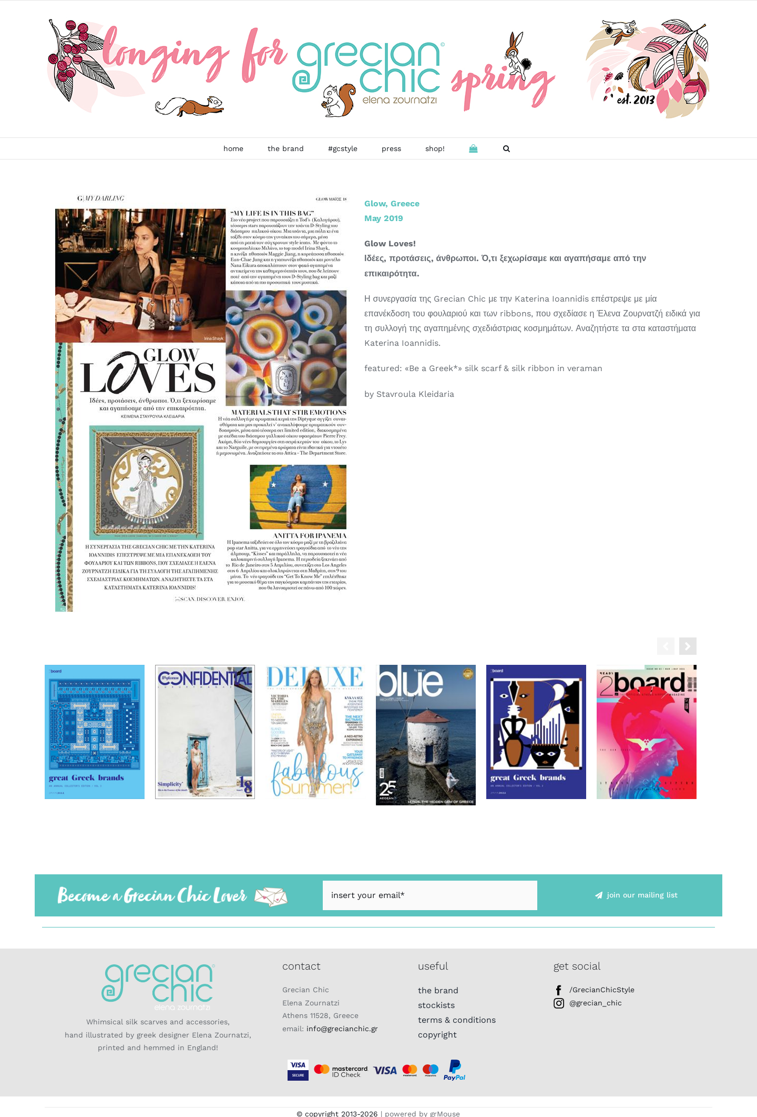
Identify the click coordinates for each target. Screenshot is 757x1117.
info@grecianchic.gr (342, 1028)
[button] (506, 148)
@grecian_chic (588, 1003)
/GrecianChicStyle (594, 989)
